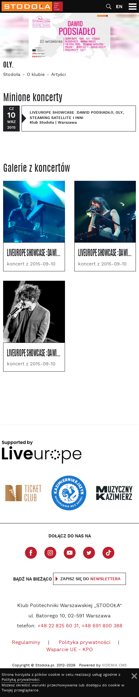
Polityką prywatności (20, 679)
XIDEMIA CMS (114, 665)
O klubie (36, 75)
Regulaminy (26, 642)
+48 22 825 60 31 (58, 626)
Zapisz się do (90, 579)
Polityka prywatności (84, 642)
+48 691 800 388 (102, 626)
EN (119, 7)
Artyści (58, 75)
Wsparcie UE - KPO (69, 649)
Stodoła (11, 75)
